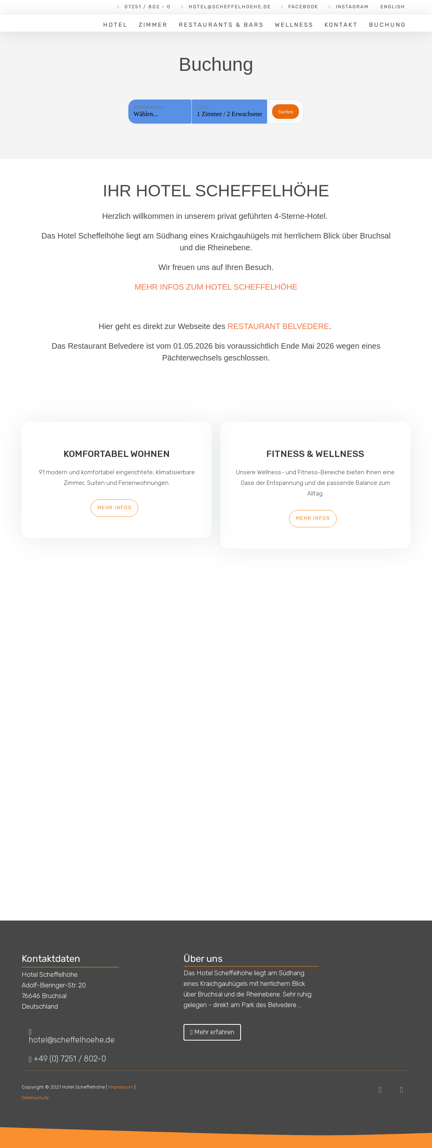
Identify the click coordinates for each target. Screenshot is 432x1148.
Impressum (120, 1087)
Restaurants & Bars (221, 24)
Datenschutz (35, 1097)
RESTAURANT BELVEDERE (278, 326)
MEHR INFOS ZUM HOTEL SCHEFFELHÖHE (216, 287)
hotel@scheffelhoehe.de (230, 6)
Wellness (294, 24)
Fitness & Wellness (315, 453)
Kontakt (341, 24)
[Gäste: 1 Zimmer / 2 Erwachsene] (229, 112)
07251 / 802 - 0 (147, 6)
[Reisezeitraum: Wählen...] (159, 112)
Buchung (387, 24)
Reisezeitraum (148, 107)
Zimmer (153, 24)
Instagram (352, 6)
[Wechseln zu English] (392, 6)
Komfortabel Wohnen (116, 453)
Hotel (115, 24)
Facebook (303, 6)
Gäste (203, 107)
